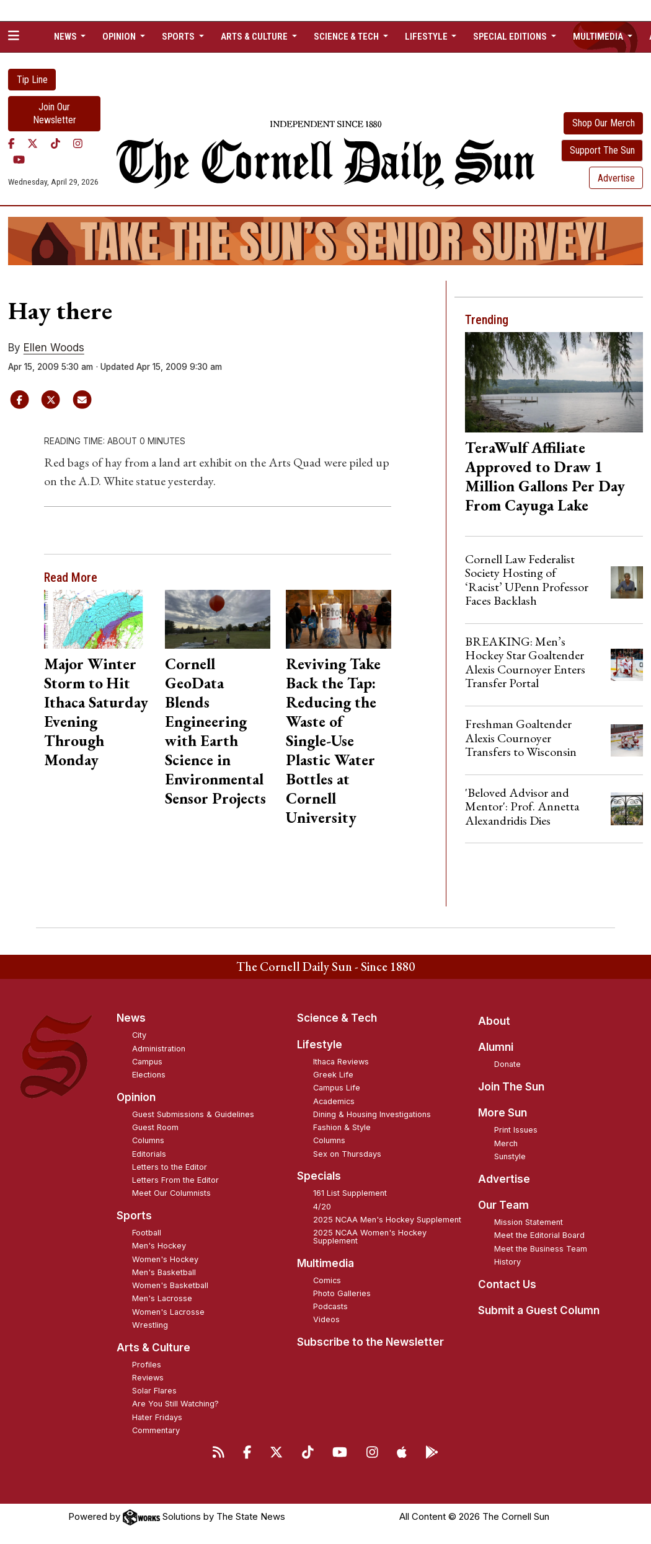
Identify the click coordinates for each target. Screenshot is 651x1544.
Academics (334, 1101)
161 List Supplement (350, 1193)
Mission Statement (528, 1222)
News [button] (66, 36)
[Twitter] (32, 144)
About (494, 1021)
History (507, 1261)
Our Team (503, 1205)
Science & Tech (337, 1018)
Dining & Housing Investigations (372, 1114)
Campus (147, 1061)
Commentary (156, 1430)
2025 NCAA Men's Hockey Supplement (387, 1219)
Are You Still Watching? (175, 1403)
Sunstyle (510, 1156)
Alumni (495, 1047)
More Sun (502, 1113)
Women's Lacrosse (168, 1312)
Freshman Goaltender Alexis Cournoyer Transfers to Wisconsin (521, 738)
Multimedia (325, 1263)
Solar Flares (154, 1390)
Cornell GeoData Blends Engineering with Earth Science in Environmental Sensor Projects (215, 731)
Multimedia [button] (599, 36)
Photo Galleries (342, 1293)
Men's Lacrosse (162, 1298)
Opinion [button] (120, 36)
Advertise (616, 178)
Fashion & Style (342, 1127)
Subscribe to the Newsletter (370, 1342)
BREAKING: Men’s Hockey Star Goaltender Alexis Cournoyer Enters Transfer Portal (525, 662)
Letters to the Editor (169, 1167)
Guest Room (155, 1127)
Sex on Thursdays (347, 1154)
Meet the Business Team (540, 1248)
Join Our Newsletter (54, 113)
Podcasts (330, 1306)
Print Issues (516, 1129)
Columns (148, 1140)
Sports (134, 1215)
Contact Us (507, 1284)
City (139, 1035)
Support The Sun (602, 150)
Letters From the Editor (175, 1180)
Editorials (149, 1154)
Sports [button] (179, 36)
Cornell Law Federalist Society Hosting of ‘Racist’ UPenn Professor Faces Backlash (526, 579)
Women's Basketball (170, 1285)
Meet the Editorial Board (539, 1235)
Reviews (148, 1377)
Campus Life (336, 1087)
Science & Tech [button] (347, 36)
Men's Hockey (159, 1245)
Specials (319, 1176)
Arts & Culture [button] (255, 36)
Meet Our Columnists (171, 1193)
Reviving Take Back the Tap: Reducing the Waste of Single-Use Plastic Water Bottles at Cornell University (333, 740)
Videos (326, 1319)
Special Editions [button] (511, 36)
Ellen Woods (54, 347)
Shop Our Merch (603, 123)
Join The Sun (511, 1087)
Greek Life (333, 1074)
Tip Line (32, 80)
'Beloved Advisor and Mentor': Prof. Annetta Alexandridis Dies (522, 806)
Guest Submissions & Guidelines (193, 1114)
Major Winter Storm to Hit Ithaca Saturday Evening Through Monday (96, 712)
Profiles (146, 1364)
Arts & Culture (153, 1347)
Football (146, 1232)
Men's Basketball (164, 1272)
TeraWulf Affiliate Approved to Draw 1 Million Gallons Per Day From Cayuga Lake (545, 476)
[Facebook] (11, 144)
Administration (158, 1048)
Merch (506, 1143)
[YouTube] (19, 160)
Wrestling (150, 1325)
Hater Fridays (157, 1417)
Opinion (136, 1097)
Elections (149, 1074)
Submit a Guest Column (539, 1310)
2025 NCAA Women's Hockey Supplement (370, 1236)
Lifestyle (319, 1044)
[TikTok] (55, 144)
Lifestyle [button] (427, 36)
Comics (327, 1280)
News (131, 1018)
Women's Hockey (165, 1259)
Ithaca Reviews (341, 1061)
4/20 (322, 1206)
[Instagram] (77, 144)
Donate (507, 1064)
